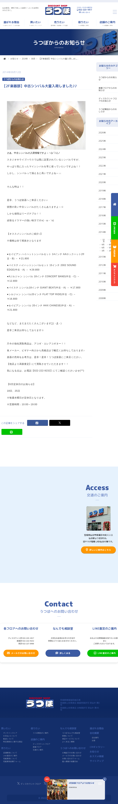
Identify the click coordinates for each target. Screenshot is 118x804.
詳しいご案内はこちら (98, 549)
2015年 (102, 223)
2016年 (102, 215)
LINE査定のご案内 (10, 755)
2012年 (102, 265)
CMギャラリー (97, 747)
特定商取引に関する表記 (12, 741)
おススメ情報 (97, 756)
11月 (111, 241)
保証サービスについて (71, 739)
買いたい (5, 728)
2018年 (102, 199)
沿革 (93, 740)
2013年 (102, 256)
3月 (103, 251)
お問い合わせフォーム (71, 758)
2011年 (102, 273)
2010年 (102, 281)
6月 (103, 248)
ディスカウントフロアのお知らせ (108, 99)
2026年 (102, 132)
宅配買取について (10, 758)
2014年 (25, 58)
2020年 (102, 182)
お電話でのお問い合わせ (71, 752)
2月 (110, 251)
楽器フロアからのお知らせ (108, 89)
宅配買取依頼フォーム (12, 761)
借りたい (35, 728)
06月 (33, 58)
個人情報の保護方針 (70, 761)
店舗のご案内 (38, 739)
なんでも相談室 (68, 728)
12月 (103, 241)
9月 (103, 244)
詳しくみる (62, 653)
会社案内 (95, 737)
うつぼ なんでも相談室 (71, 733)
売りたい (5, 748)
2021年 (102, 174)
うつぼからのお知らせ (108, 78)
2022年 (102, 165)
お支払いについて (10, 736)
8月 (110, 244)
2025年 (102, 140)
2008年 (102, 298)
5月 (110, 248)
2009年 (102, 290)
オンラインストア (10, 733)
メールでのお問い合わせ (21, 653)
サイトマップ (97, 761)
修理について (67, 736)
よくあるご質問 (68, 741)
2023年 (102, 157)
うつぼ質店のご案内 (40, 733)
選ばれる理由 (97, 728)
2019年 (102, 190)
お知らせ (14, 58)
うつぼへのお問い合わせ (73, 748)
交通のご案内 (38, 750)
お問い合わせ (85, 12)
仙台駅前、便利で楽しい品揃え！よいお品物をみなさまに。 (20, 9)
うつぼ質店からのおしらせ (108, 110)
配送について (8, 739)
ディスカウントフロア (41, 744)
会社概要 (94, 733)
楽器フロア (37, 747)
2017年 (102, 207)
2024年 (102, 149)
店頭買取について (10, 752)
